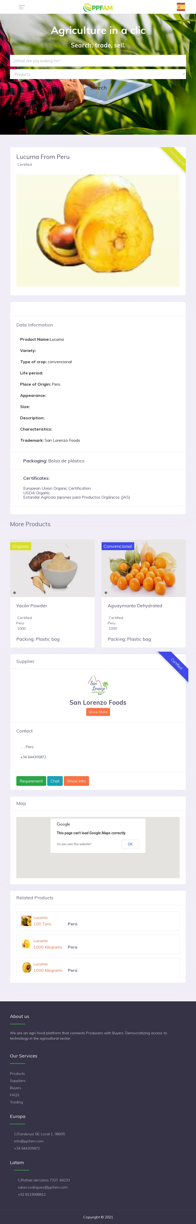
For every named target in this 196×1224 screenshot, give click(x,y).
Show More (98, 712)
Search (98, 87)
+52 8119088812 (32, 1194)
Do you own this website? (74, 844)
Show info (76, 781)
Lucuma (40, 917)
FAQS (14, 1095)
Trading (16, 1102)
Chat (55, 781)
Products (17, 1073)
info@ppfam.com (29, 1141)
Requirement (31, 781)
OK (130, 844)
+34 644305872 (33, 757)
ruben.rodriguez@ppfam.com (43, 1187)
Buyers (15, 1088)
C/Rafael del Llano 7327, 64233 (44, 1180)
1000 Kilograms (47, 947)
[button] (28, 230)
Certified (24, 164)
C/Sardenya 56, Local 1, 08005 (39, 1134)
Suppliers (18, 1080)
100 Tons (42, 923)
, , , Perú (26, 747)
